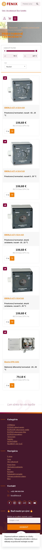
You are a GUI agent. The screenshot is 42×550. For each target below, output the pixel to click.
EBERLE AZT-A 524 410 (14, 107)
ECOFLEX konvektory (14, 434)
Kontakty (23, 11)
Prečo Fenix (11, 465)
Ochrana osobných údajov (16, 476)
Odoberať (23, 527)
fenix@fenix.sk (16, 495)
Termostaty (11, 437)
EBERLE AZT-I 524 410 (14, 235)
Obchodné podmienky (15, 467)
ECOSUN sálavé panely (15, 427)
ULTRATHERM (12, 441)
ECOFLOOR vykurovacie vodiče (18, 430)
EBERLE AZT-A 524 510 (14, 171)
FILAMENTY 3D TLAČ (14, 444)
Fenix (3, 11)
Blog (18, 11)
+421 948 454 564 (17, 491)
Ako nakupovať (11, 11)
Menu (15, 18)
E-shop (9, 456)
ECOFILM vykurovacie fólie (16, 432)
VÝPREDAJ (11, 425)
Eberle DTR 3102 (11, 362)
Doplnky (10, 439)
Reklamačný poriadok (14, 474)
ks (8, 131)
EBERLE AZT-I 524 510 (14, 298)
